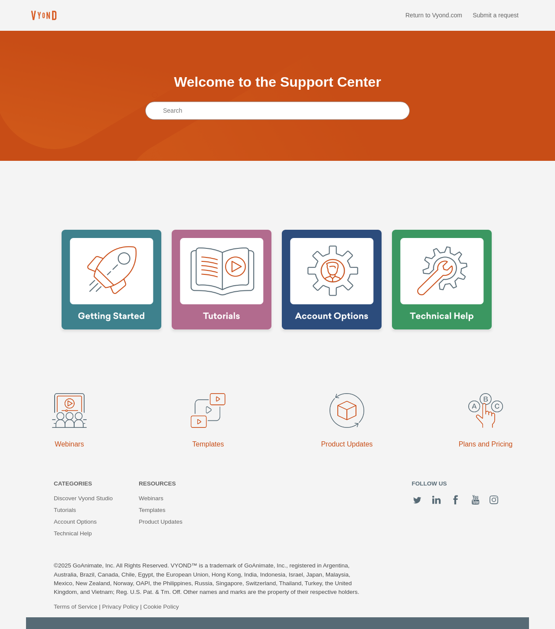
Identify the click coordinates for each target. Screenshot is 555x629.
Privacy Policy (120, 606)
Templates (152, 510)
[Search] (277, 111)
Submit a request (496, 15)
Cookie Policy (161, 606)
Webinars (151, 498)
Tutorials (65, 510)
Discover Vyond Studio (83, 498)
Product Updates (161, 521)
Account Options (75, 521)
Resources (157, 483)
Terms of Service (76, 606)
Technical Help (73, 533)
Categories (73, 483)
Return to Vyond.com (433, 15)
